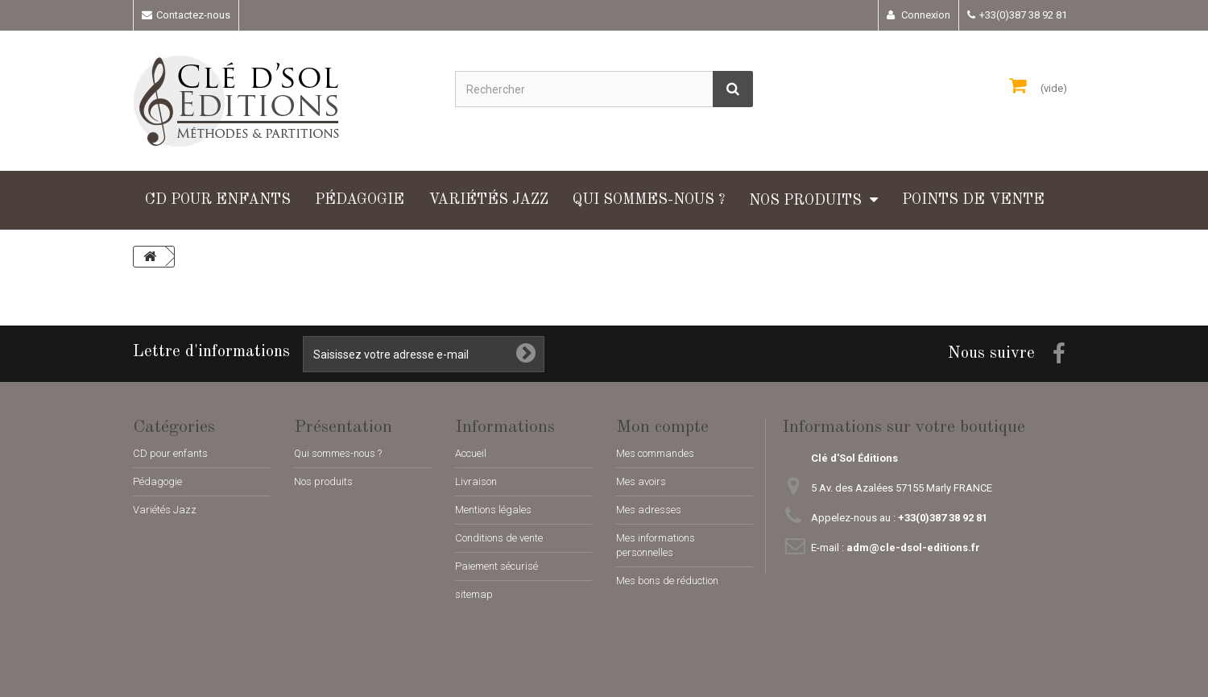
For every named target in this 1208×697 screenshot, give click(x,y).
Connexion (924, 15)
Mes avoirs (641, 481)
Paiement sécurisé (496, 566)
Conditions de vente (499, 538)
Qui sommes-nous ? (649, 200)
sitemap (474, 594)
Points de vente (973, 200)
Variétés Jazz (488, 200)
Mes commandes (655, 453)
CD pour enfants (218, 200)
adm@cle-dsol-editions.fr (913, 547)
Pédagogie (359, 200)
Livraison (476, 481)
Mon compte (662, 427)
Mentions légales (493, 510)
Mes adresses (648, 510)
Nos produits (805, 200)
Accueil (470, 453)
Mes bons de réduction (667, 581)
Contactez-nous (193, 15)
